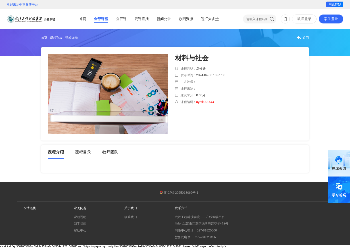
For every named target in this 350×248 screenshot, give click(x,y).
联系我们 (130, 217)
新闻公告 (164, 19)
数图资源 (186, 19)
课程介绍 (56, 152)
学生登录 (331, 19)
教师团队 (110, 152)
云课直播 (142, 19)
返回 (306, 38)
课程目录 (83, 152)
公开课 (121, 19)
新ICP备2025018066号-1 (179, 192)
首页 (82, 19)
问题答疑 (335, 4)
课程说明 (80, 217)
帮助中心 (80, 230)
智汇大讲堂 (210, 19)
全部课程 (101, 19)
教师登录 (304, 19)
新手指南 (80, 223)
